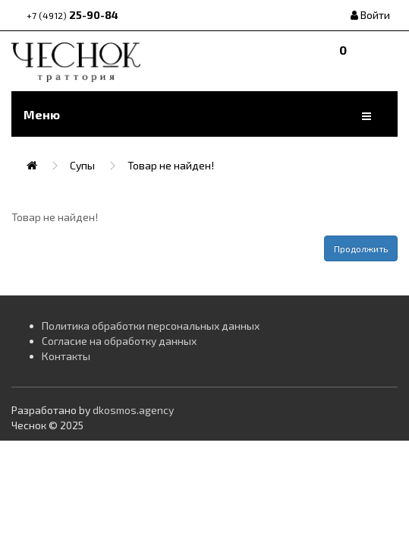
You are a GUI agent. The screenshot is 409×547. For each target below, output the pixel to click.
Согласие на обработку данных (119, 340)
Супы (82, 165)
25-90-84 (72, 14)
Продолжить (361, 248)
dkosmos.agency (133, 409)
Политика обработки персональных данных (151, 325)
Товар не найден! (170, 165)
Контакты (66, 355)
